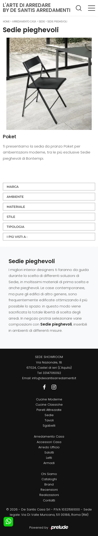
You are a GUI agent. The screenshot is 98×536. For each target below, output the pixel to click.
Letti (49, 457)
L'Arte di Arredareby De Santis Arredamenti (36, 8)
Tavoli (49, 420)
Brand (49, 484)
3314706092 (52, 373)
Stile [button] (11, 217)
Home (6, 21)
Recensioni (49, 489)
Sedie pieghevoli (57, 21)
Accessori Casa (49, 442)
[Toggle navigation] (91, 7)
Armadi (49, 463)
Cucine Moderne (49, 399)
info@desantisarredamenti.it (54, 378)
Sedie (42, 21)
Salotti (49, 452)
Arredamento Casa (24, 21)
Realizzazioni (49, 495)
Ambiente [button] (15, 197)
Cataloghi (49, 479)
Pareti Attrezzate (49, 410)
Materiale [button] (16, 207)
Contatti (49, 500)
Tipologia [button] (15, 227)
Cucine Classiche (49, 404)
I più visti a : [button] (17, 237)
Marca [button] (13, 187)
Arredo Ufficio (49, 447)
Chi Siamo (49, 474)
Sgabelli (49, 425)
